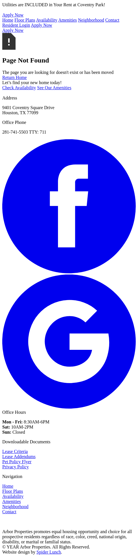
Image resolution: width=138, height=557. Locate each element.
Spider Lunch (48, 552)
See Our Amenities (54, 87)
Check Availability (19, 87)
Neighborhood (91, 20)
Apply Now (41, 25)
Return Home (14, 77)
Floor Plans (24, 20)
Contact (112, 20)
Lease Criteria (15, 451)
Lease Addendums (19, 456)
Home (7, 20)
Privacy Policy (15, 466)
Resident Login (16, 25)
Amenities (67, 20)
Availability (46, 20)
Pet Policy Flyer (16, 461)
